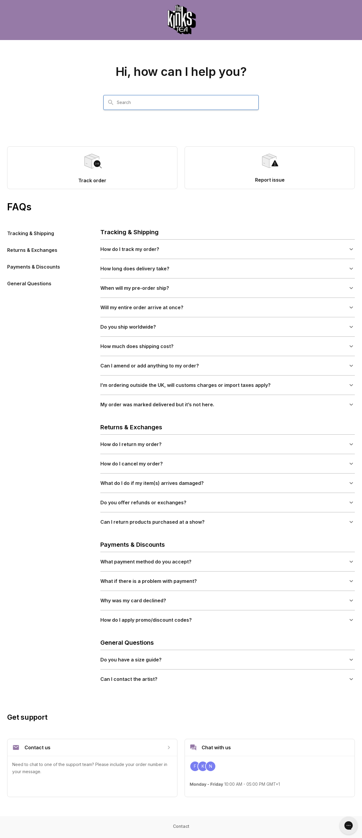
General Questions (29, 284)
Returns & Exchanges (32, 250)
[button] (227, 249)
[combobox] (184, 102)
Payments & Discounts (33, 267)
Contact (181, 826)
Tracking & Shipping (30, 233)
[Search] (110, 102)
